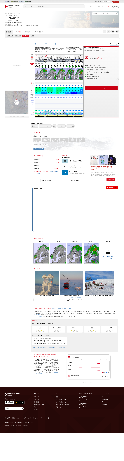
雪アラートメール (61, 399)
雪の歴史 (27, 32)
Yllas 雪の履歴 (74, 180)
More (32, 73)
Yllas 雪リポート (46, 180)
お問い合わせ (27, 418)
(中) (18, 35)
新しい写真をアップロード (74, 300)
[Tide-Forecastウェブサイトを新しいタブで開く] (21, 2)
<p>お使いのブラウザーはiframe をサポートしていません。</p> (89, 368)
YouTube (104, 404)
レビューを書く (49, 350)
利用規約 (7, 425)
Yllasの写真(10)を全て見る (74, 297)
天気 (90, 6)
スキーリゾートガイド (45, 126)
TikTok (104, 402)
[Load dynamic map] (16, 102)
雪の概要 (36, 402)
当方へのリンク (37, 418)
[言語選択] (106, 1)
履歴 (54, 126)
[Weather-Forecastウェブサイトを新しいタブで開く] (28, 2)
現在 (18, 32)
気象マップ (37, 399)
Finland (13, 13)
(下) (25, 35)
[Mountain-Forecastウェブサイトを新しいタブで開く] (14, 2)
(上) (10, 35)
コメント (46, 418)
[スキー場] (111, 13)
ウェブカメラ (61, 126)
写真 (103, 6)
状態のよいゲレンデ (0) (64, 308)
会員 (57, 397)
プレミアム (115, 1)
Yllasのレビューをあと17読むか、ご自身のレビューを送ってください (49, 347)
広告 (13, 418)
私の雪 (36, 409)
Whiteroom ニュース (39, 404)
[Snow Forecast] (12, 6)
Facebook (105, 397)
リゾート (7, 13)
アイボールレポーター (62, 404)
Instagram (105, 399)
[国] (98, 13)
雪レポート (34, 126)
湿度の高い (32, 95)
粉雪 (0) (52, 171)
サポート (19, 418)
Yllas (18, 13)
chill (32, 92)
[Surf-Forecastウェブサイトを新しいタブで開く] (7, 2)
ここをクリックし (37, 316)
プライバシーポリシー (16, 425)
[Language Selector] (14, 408)
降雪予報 (8, 32)
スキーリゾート (38, 397)
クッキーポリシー (27, 425)
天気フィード (60, 407)
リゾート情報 (39, 32)
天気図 (32, 35)
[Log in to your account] (115, 6)
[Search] (83, 6)
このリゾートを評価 (37, 350)
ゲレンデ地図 (70, 126)
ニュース (97, 6)
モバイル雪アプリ (61, 402)
